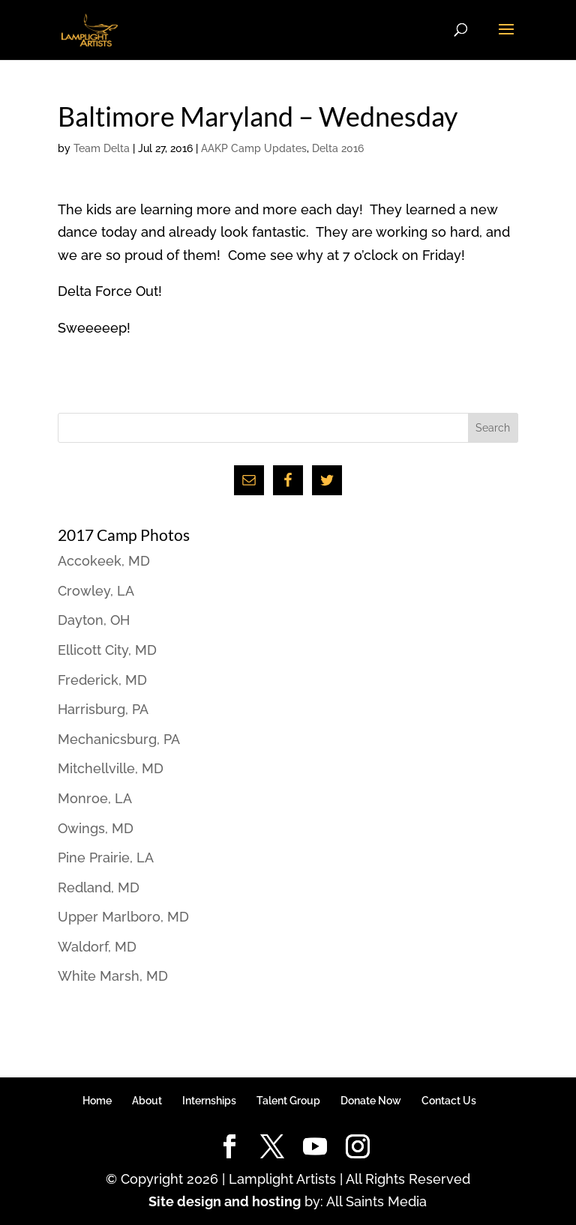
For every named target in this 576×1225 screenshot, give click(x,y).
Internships (209, 1101)
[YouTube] (315, 1147)
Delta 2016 (338, 148)
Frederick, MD (102, 680)
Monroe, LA (95, 798)
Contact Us (449, 1101)
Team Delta (102, 148)
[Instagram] (358, 1147)
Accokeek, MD (104, 561)
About (147, 1101)
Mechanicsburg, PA (119, 739)
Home (97, 1101)
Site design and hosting (224, 1201)
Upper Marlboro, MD (123, 917)
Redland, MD (99, 887)
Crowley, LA (96, 591)
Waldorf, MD (97, 947)
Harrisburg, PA (103, 709)
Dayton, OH (94, 620)
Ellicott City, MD (107, 650)
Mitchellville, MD (111, 768)
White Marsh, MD (113, 976)
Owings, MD (96, 828)
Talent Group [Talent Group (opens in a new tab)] (288, 1101)
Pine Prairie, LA (106, 857)
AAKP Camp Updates (254, 148)
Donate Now (370, 1101)
